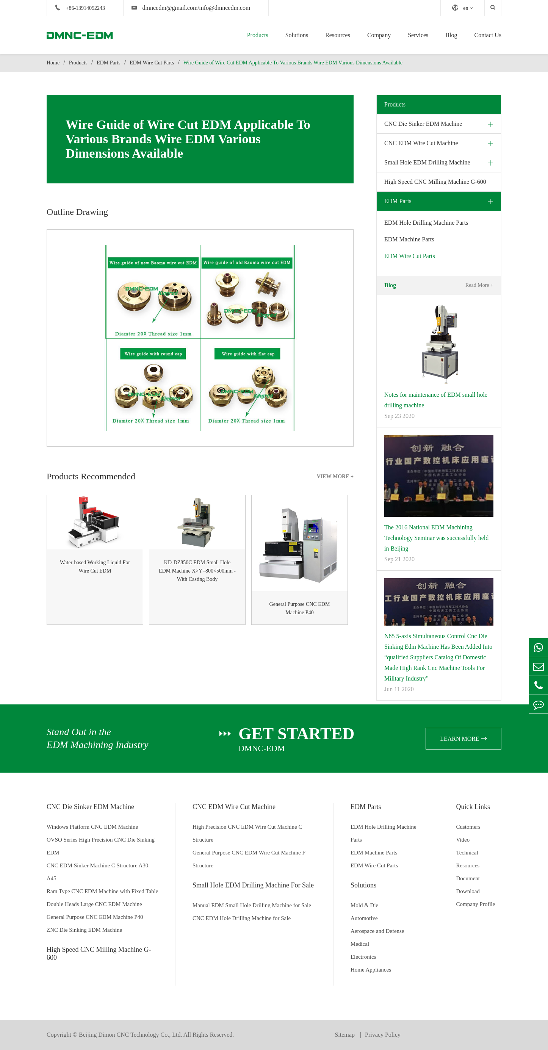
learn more (463, 738)
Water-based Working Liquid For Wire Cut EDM (95, 567)
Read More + (479, 285)
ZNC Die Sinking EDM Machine (84, 930)
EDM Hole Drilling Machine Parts (426, 222)
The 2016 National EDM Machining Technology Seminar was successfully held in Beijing (436, 538)
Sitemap (345, 1034)
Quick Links (473, 807)
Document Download (468, 884)
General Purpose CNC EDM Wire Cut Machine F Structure (249, 859)
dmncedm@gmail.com (170, 8)
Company (379, 35)
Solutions (296, 35)
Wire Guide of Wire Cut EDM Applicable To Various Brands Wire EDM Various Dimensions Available (292, 63)
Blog (451, 35)
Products (257, 35)
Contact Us (487, 35)
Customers (468, 827)
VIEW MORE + (335, 476)
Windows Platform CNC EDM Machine (92, 827)
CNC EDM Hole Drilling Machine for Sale (242, 918)
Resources (337, 35)
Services (418, 35)
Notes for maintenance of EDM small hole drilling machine (435, 399)
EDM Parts (109, 63)
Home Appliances (371, 970)
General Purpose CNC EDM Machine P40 (299, 608)
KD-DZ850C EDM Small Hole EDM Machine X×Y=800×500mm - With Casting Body (197, 571)
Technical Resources (468, 859)
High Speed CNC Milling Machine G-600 (435, 181)
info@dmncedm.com (224, 8)
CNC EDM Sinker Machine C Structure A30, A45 (98, 871)
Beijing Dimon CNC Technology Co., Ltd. (130, 1034)
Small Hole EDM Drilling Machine (427, 162)
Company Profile (475, 904)
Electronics (363, 957)
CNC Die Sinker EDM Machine (423, 123)
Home (53, 63)
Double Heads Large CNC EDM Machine (94, 904)
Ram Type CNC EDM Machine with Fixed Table (102, 891)
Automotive (364, 918)
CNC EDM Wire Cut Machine (421, 143)
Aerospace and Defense (377, 931)
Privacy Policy (383, 1034)
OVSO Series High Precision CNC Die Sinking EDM (101, 846)
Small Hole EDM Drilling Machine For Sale (253, 885)
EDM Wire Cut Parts (152, 63)
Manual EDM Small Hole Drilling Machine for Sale (252, 905)
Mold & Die (364, 905)
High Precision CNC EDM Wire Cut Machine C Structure (247, 833)
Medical (360, 944)
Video (463, 840)
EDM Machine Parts (409, 239)
